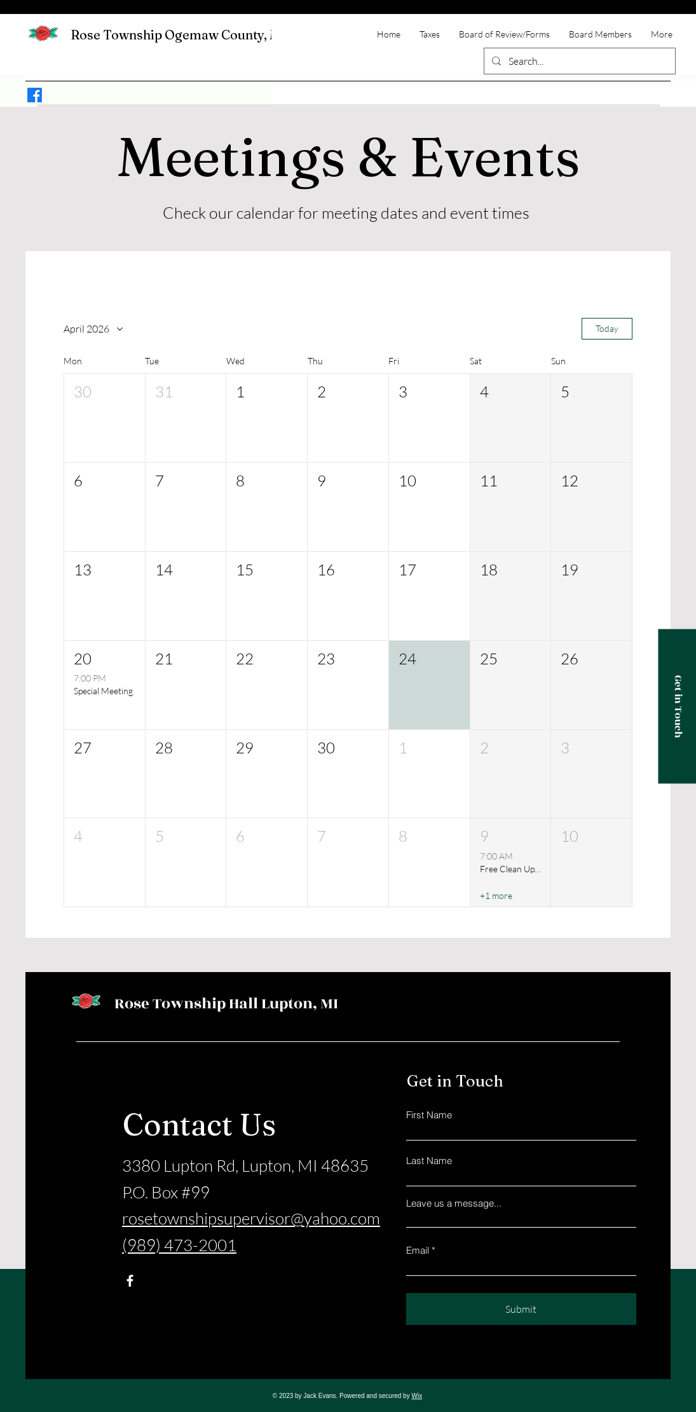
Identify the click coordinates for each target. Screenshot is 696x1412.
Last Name (429, 1160)
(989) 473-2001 (179, 1245)
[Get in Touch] (677, 706)
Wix (416, 1395)
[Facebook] (34, 95)
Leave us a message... (454, 1203)
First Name (429, 1115)
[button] (105, 418)
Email (417, 1250)
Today (607, 328)
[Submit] (521, 1309)
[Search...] (578, 61)
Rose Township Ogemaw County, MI (178, 35)
